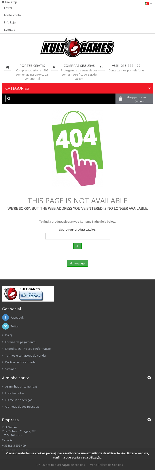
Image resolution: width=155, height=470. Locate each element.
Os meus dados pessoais (22, 407)
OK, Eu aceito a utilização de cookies (60, 465)
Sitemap (10, 369)
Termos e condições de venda (25, 355)
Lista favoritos (14, 393)
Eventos (9, 30)
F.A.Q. (9, 335)
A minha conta (15, 377)
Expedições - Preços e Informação (28, 349)
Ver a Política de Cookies (106, 465)
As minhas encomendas (21, 386)
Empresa (10, 419)
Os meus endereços (18, 400)
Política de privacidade (20, 362)
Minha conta (12, 15)
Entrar (8, 8)
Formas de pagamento (20, 342)
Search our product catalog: (77, 229)
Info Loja (10, 22)
